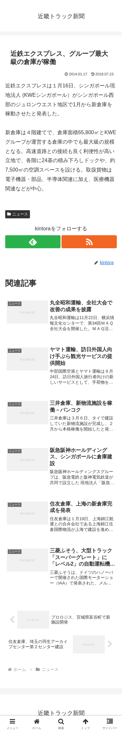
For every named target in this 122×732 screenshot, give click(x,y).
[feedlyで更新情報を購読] (33, 241)
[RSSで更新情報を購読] (89, 241)
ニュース (17, 214)
